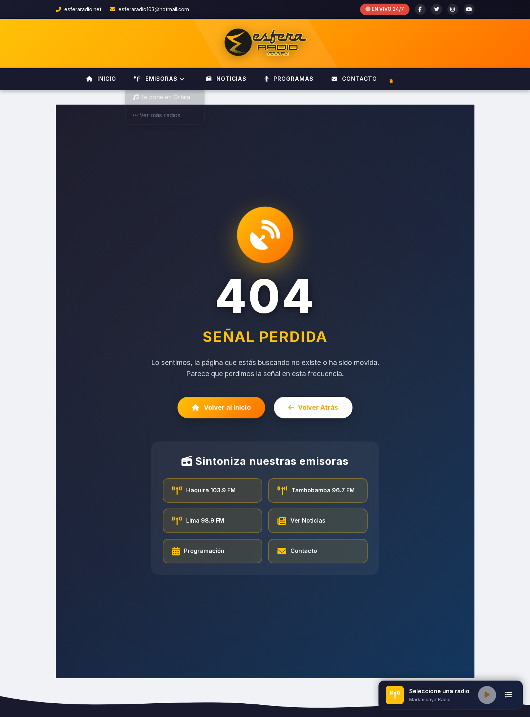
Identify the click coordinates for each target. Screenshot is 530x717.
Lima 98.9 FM (198, 520)
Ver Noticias (301, 520)
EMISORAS (159, 78)
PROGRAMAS (289, 78)
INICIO (101, 78)
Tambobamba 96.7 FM (316, 490)
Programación (198, 551)
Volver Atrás (313, 407)
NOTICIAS (226, 78)
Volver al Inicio (221, 407)
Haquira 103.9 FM (204, 490)
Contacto (297, 551)
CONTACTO (354, 78)
